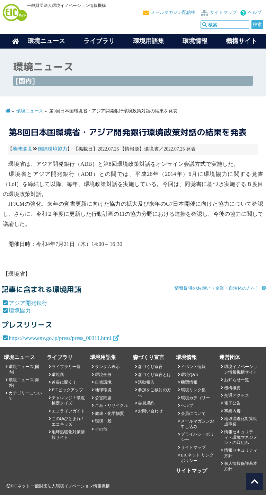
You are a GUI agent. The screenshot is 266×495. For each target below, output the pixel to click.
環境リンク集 (193, 389)
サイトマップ (223, 12)
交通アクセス (236, 395)
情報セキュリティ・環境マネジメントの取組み (240, 437)
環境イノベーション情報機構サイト (240, 369)
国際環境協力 (52, 149)
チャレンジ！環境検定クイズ (68, 400)
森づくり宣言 (150, 366)
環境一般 (103, 421)
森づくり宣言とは (154, 374)
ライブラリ (99, 40)
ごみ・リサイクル (111, 405)
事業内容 (232, 411)
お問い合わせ (150, 411)
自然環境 (103, 382)
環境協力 (20, 311)
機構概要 (232, 387)
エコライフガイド (68, 411)
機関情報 (189, 382)
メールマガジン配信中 (173, 12)
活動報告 (146, 382)
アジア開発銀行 (28, 303)
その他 (101, 429)
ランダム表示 (107, 366)
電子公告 (232, 403)
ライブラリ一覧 (66, 366)
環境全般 (103, 374)
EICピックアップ (67, 389)
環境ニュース (29, 111)
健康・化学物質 (109, 413)
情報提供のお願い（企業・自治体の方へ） (217, 288)
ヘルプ (254, 12)
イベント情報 (193, 366)
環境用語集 (148, 40)
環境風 (58, 374)
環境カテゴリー (195, 397)
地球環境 (22, 149)
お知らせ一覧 (236, 379)
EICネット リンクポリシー (197, 458)
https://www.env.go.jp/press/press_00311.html (60, 338)
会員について (193, 413)
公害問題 (103, 397)
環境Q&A (189, 374)
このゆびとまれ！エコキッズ (68, 421)
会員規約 (146, 403)
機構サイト (241, 40)
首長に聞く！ (64, 382)
